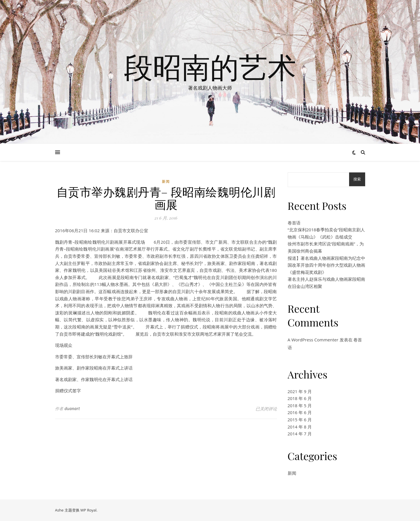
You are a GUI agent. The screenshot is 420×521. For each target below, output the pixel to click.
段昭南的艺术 (210, 66)
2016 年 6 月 (300, 412)
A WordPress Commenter (313, 340)
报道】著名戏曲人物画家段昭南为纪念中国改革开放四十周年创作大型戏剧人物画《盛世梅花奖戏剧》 (326, 265)
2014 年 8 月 (300, 427)
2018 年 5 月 (300, 405)
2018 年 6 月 (300, 398)
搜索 (357, 179)
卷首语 (294, 223)
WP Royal (88, 510)
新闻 (166, 181)
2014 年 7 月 (300, 434)
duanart (72, 408)
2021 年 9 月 (300, 391)
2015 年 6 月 (300, 419)
